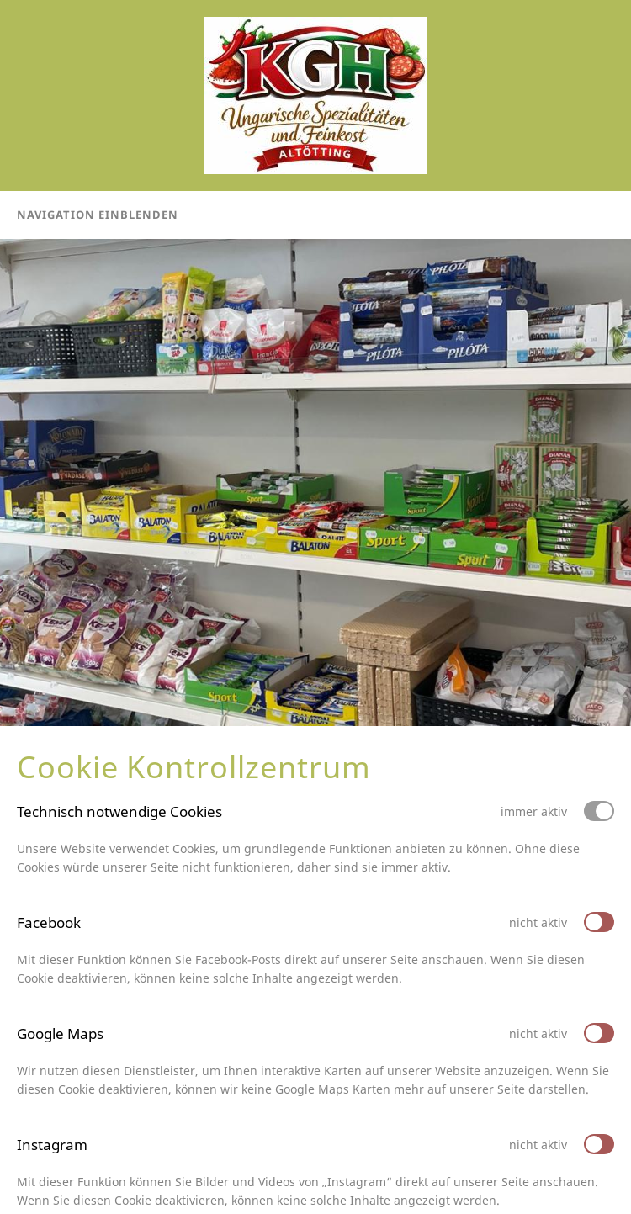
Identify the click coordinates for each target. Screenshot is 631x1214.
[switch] (599, 922)
